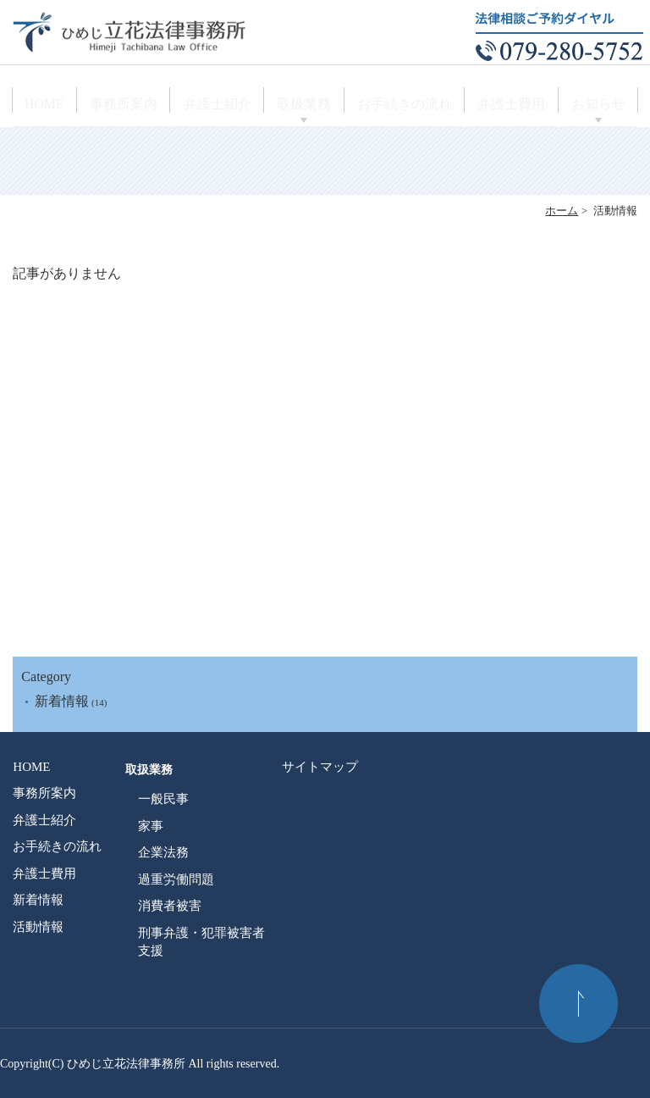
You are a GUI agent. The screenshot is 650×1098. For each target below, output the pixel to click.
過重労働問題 (176, 879)
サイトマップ (320, 767)
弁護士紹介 (221, 106)
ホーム (561, 210)
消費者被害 (169, 905)
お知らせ (594, 106)
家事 (150, 826)
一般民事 (163, 799)
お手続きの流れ (404, 106)
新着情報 (62, 701)
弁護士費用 (507, 106)
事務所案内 (129, 106)
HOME (49, 106)
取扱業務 (307, 106)
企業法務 (163, 852)
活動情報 (38, 927)
